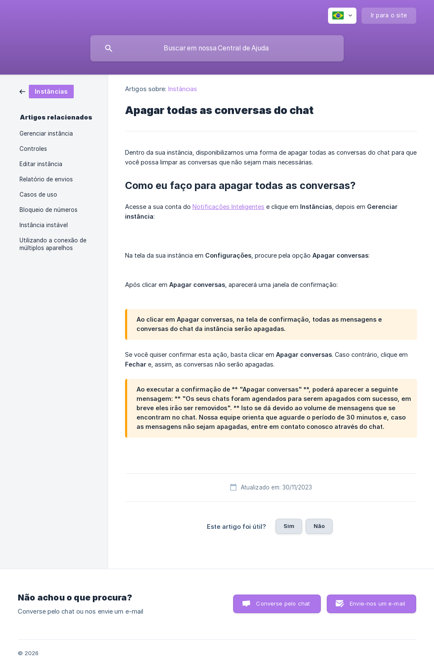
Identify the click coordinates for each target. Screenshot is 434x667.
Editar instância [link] (40, 164)
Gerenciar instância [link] (46, 133)
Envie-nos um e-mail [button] (377, 603)
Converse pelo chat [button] (283, 603)
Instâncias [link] (183, 88)
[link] (46, 91)
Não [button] (319, 525)
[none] (342, 16)
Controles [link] (33, 148)
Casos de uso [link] (38, 194)
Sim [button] (289, 525)
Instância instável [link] (43, 225)
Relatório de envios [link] (46, 179)
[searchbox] (217, 48)
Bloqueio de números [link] (48, 209)
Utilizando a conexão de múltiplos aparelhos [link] (52, 244)
